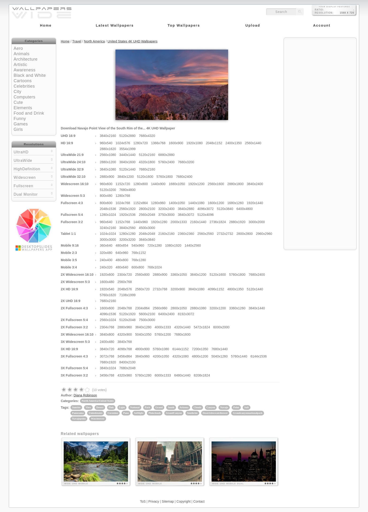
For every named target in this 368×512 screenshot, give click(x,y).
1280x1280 (127, 234)
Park (147, 407)
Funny (20, 118)
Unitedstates (95, 412)
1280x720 (140, 143)
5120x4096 (205, 215)
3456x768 (107, 375)
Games (21, 124)
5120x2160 (147, 155)
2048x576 (124, 289)
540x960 (137, 245)
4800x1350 (235, 289)
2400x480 (107, 342)
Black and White (30, 75)
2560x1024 (108, 320)
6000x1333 (163, 375)
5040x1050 (143, 334)
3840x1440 (257, 308)
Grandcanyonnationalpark (247, 412)
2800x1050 (179, 308)
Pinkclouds (155, 412)
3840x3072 (186, 215)
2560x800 (142, 274)
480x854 (122, 245)
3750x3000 (166, 215)
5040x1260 (219, 356)
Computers (24, 97)
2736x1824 (218, 222)
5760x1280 (143, 375)
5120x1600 (145, 176)
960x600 (106, 184)
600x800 (137, 267)
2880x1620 (108, 149)
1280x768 (123, 196)
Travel (76, 41)
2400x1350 (234, 143)
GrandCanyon (174, 412)
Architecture (26, 59)
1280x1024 (108, 215)
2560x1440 (253, 143)
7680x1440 (219, 349)
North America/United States (98, 400)
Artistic (20, 64)
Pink (111, 407)
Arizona (184, 407)
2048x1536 (108, 209)
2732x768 (160, 289)
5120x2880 (127, 136)
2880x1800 (235, 184)
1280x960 (158, 203)
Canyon (211, 407)
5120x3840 (225, 209)
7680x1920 (108, 362)
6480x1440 (182, 375)
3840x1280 (143, 327)
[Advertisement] (320, 69)
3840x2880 (186, 209)
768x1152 (138, 253)
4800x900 (142, 349)
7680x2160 (147, 169)
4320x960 (124, 375)
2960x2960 (264, 234)
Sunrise (76, 407)
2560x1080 (108, 155)
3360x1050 (179, 274)
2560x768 (124, 282)
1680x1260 (235, 203)
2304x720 (124, 274)
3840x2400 (255, 184)
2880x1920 (237, 222)
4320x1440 (182, 327)
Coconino (112, 412)
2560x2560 (205, 234)
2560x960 (160, 308)
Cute (18, 102)
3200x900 (178, 289)
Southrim (192, 412)
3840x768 (124, 342)
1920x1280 (159, 222)
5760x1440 (239, 356)
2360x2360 (186, 234)
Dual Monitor (34, 193)
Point (236, 407)
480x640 (122, 267)
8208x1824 (202, 375)
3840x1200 (125, 176)
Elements (23, 107)
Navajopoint (79, 418)
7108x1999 (127, 295)
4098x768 (124, 349)
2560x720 (142, 289)
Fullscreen (34, 185)
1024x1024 (108, 234)
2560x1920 (127, 209)
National (134, 407)
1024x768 (123, 203)
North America (94, 41)
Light (122, 407)
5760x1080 (161, 349)
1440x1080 (196, 203)
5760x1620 (108, 295)
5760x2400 (166, 162)
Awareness (24, 70)
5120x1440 (127, 169)
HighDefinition (34, 168)
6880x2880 (166, 155)
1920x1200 (196, 184)
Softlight (138, 412)
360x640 (106, 245)
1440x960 (140, 222)
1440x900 (158, 184)
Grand (159, 407)
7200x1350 (200, 349)
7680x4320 (147, 136)
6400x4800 (244, 209)
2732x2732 (225, 234)
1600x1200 (216, 203)
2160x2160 (166, 234)
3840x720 (107, 349)
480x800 (122, 260)
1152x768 (123, 222)
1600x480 (107, 282)
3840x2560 (127, 228)
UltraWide (34, 160)
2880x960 (124, 327)
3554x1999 (127, 149)
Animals (22, 53)
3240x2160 (108, 228)
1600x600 (107, 308)
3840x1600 (127, 162)
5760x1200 (163, 334)
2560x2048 (147, 215)
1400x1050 (177, 203)
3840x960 (142, 356)
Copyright (183, 501)
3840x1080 (108, 169)
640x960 (122, 253)
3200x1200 (218, 308)
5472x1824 (202, 327)
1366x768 (158, 143)
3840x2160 (108, 136)
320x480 (106, 253)
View (88, 407)
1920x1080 (194, 143)
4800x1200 (200, 356)
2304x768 (107, 327)
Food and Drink (29, 113)
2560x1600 (216, 184)
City (17, 91)
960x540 (106, 143)
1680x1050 (177, 184)
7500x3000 (147, 320)
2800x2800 (244, 234)
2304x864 (142, 308)
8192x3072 (186, 314)
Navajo (224, 407)
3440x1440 (127, 155)
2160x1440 (198, 222)
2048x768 (124, 308)
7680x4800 (127, 190)
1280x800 (140, 184)
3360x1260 (237, 308)
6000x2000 (221, 327)
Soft (246, 407)
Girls (18, 129)
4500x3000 (147, 228)
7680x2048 (127, 368)
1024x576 (123, 143)
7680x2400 (184, 176)
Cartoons (23, 80)
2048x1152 (214, 143)
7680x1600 (182, 334)
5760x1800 (165, 176)
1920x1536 (127, 215)
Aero (18, 48)
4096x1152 (216, 289)
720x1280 (154, 245)
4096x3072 (205, 209)
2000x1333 (179, 222)
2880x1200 (108, 162)
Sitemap (168, 501)
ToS (143, 501)
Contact (198, 501)
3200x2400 (166, 209)
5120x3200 (108, 190)
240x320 (106, 267)
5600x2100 (147, 314)
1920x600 (107, 274)
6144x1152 (180, 349)
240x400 (106, 260)
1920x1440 (255, 203)
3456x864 (124, 356)
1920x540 (107, 289)
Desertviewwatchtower (215, 412)
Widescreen (34, 177)
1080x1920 (173, 245)
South (171, 407)
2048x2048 (147, 234)
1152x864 (140, 203)
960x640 (106, 222)
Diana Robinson (85, 395)
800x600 (106, 203)
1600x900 (176, 143)
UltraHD (34, 151)
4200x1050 (161, 356)
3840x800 (107, 334)
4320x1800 (147, 162)
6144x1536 (258, 356)
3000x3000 (108, 239)
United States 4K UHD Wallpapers (132, 41)
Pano (126, 412)
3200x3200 (127, 239)
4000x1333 (163, 327)
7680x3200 (186, 162)
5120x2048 (127, 320)
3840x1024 (108, 368)
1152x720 (123, 184)
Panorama (78, 412)
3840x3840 (147, 239)
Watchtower (97, 418)
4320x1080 (180, 356)
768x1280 (138, 260)
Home (65, 41)
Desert (100, 407)
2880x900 (107, 176)
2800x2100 (147, 209)
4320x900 (124, 334)
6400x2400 (166, 314)
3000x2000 (257, 222)
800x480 (106, 196)
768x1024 (154, 267)
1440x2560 (192, 245)
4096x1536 (108, 314)
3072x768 (107, 356)
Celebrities (24, 86)
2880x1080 (198, 308)
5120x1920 (127, 314)
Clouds (197, 407)
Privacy (153, 501)
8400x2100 (127, 362)
